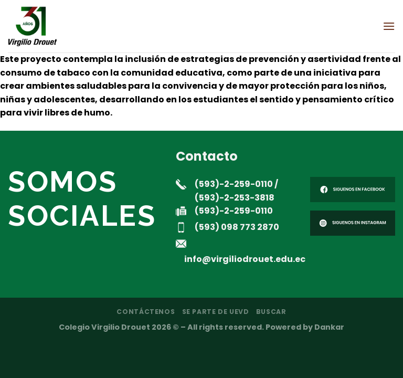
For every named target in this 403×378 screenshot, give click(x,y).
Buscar (271, 311)
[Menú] (389, 26)
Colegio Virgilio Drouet (104, 327)
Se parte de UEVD (215, 311)
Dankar (329, 327)
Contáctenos (145, 311)
